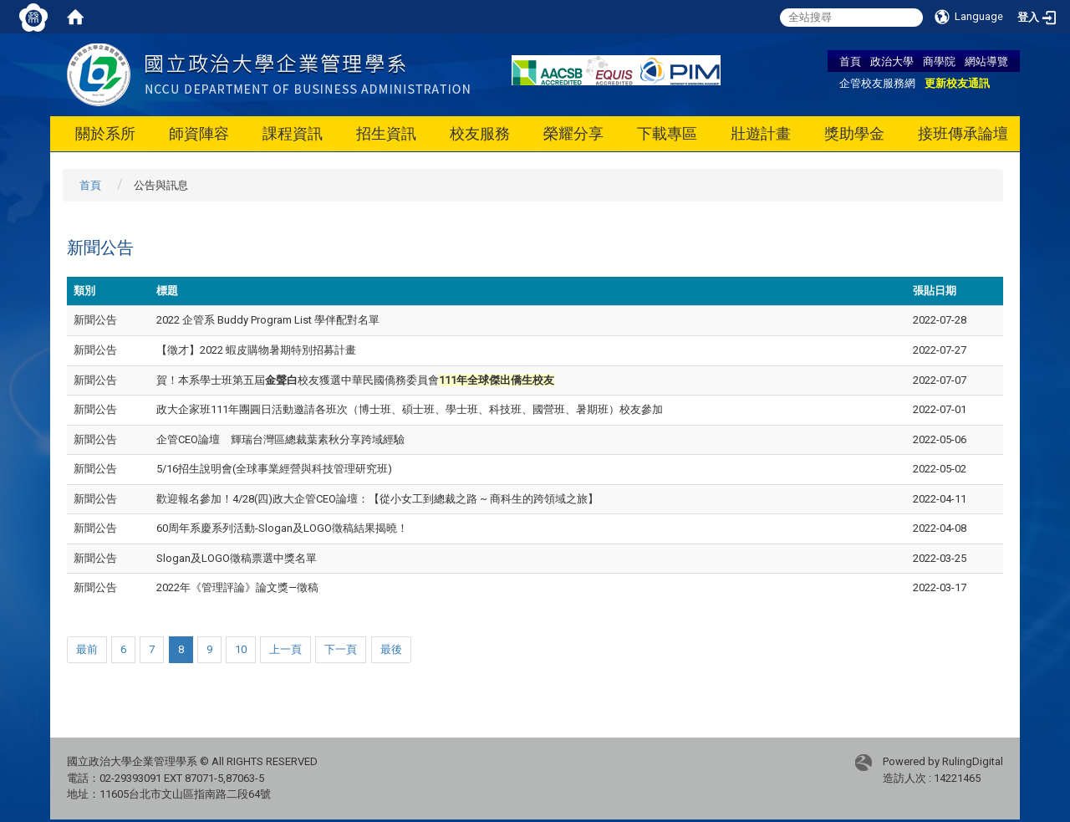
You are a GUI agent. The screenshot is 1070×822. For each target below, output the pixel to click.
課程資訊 (292, 133)
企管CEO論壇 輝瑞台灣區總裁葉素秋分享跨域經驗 (280, 439)
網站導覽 (986, 61)
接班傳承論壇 (963, 133)
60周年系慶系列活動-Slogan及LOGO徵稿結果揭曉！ (282, 528)
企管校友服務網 (877, 82)
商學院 (939, 61)
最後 (391, 649)
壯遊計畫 (761, 133)
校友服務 (480, 133)
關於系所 (105, 133)
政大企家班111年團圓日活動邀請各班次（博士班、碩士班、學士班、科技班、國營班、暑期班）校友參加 (409, 409)
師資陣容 (199, 133)
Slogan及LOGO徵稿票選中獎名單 (236, 558)
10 (241, 649)
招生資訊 (386, 133)
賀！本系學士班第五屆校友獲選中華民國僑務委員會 (355, 380)
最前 (87, 649)
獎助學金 (854, 133)
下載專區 (667, 133)
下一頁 (340, 649)
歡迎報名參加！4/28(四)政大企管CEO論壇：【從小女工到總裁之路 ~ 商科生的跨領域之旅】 (377, 499)
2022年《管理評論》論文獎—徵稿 (237, 587)
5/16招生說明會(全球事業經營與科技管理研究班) (274, 468)
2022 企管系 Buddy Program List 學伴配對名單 (268, 320)
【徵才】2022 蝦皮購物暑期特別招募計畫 (256, 350)
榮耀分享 (573, 133)
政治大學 (892, 61)
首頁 (850, 61)
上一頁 (285, 649)
